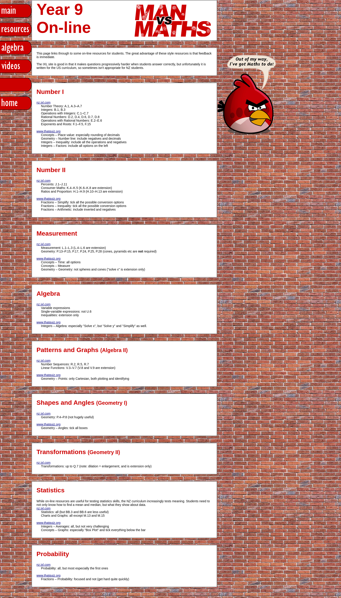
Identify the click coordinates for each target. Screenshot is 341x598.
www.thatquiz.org (48, 131)
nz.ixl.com (43, 102)
